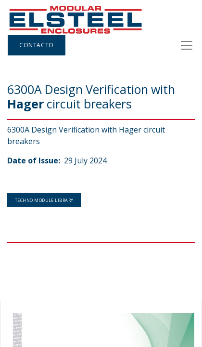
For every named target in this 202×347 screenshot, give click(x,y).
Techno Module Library (44, 200)
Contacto (36, 45)
